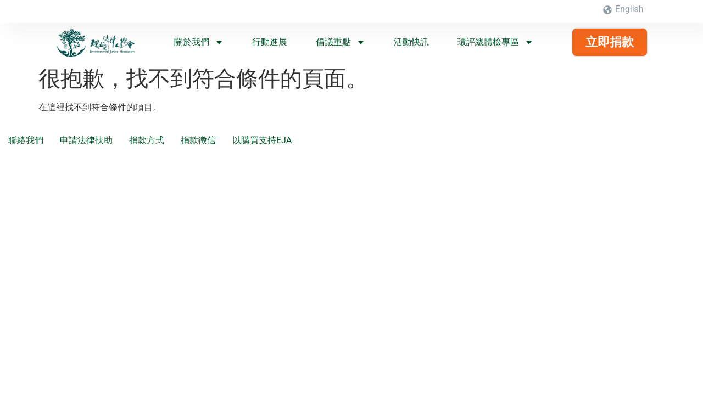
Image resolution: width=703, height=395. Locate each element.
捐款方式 (146, 140)
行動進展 (269, 42)
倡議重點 (340, 42)
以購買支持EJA (262, 140)
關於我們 (199, 42)
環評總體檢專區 (495, 42)
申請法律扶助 (86, 140)
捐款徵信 (198, 140)
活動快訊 (411, 42)
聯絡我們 (25, 140)
